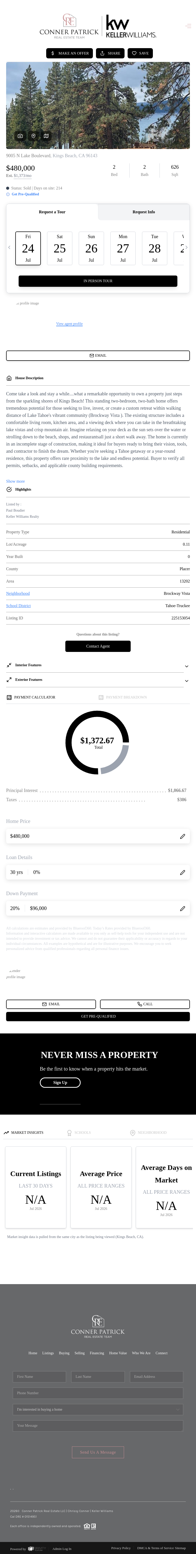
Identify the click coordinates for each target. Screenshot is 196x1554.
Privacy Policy (121, 1547)
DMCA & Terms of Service (155, 1547)
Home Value (118, 1352)
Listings (48, 1352)
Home (33, 1352)
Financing (97, 1352)
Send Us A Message (98, 1451)
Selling (80, 1352)
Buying (64, 1352)
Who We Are (141, 1352)
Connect (162, 1352)
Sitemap (180, 1547)
